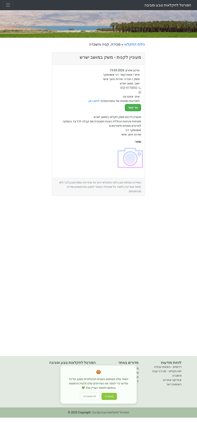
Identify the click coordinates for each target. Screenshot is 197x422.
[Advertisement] (172, 97)
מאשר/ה (109, 396)
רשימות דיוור (174, 384)
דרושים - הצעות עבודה (167, 367)
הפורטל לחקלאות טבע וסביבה (167, 5)
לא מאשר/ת (89, 396)
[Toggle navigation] (8, 5)
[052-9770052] (130, 88)
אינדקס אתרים (172, 380)
